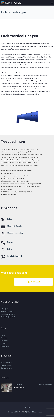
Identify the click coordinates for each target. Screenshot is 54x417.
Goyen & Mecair (6, 365)
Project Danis (19, 387)
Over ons (4, 338)
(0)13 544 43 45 (9, 314)
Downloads (5, 346)
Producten (4, 340)
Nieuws (3, 343)
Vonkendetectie (6, 362)
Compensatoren (6, 368)
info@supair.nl (10, 317)
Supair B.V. (22, 412)
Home (3, 335)
